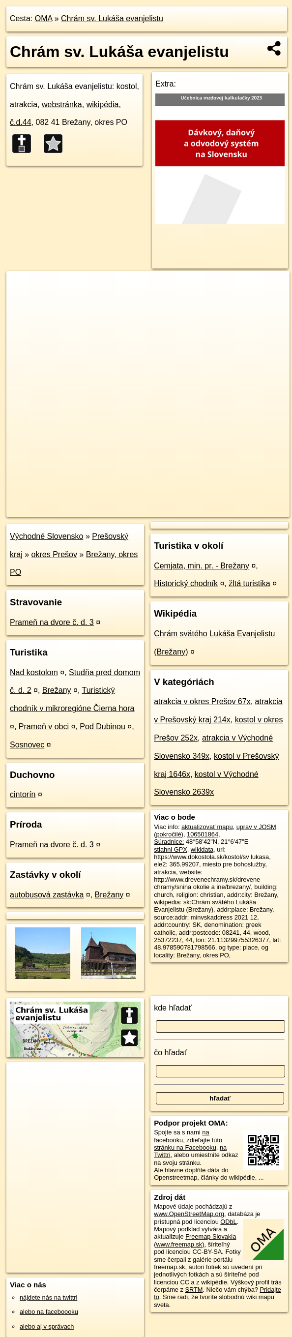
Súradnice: (169, 841)
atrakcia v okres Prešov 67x (202, 701)
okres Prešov (54, 554)
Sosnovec (27, 745)
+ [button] (23, 287)
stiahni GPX (170, 849)
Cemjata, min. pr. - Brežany (201, 566)
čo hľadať (170, 1052)
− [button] (23, 303)
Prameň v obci (44, 726)
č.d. (20, 122)
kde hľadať (173, 1008)
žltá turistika (249, 583)
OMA (44, 18)
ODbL (228, 1221)
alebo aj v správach (47, 1326)
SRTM (194, 1289)
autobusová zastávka (47, 895)
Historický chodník (186, 583)
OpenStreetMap (122, 509)
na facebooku (181, 1136)
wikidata (202, 849)
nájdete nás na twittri (48, 1297)
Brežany (56, 690)
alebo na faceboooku (49, 1311)
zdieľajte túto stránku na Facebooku (188, 1143)
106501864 (202, 834)
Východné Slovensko (46, 536)
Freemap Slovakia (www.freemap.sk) (195, 1240)
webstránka (62, 104)
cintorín (22, 794)
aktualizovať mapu (207, 827)
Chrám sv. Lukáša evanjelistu (112, 18)
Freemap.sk (173, 509)
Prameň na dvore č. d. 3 (52, 622)
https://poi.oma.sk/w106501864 (246, 509)
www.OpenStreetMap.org (189, 1214)
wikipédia (103, 104)
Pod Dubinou (102, 726)
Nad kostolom (34, 672)
